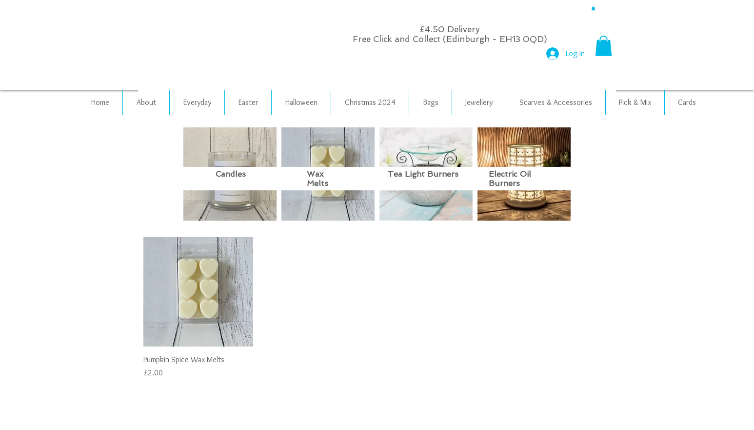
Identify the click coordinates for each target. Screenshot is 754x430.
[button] (593, 8)
